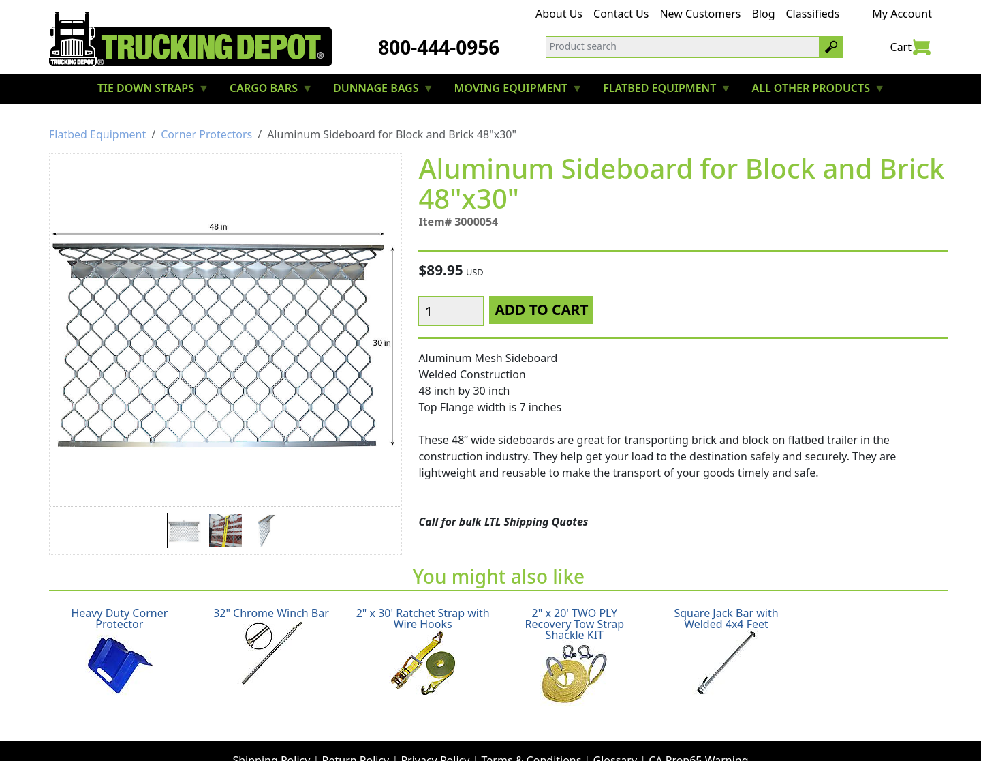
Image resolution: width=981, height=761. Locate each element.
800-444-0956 (438, 47)
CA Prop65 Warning (698, 730)
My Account (902, 13)
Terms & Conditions (532, 730)
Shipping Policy (271, 730)
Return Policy (356, 730)
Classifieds (813, 13)
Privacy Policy (435, 730)
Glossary (615, 730)
